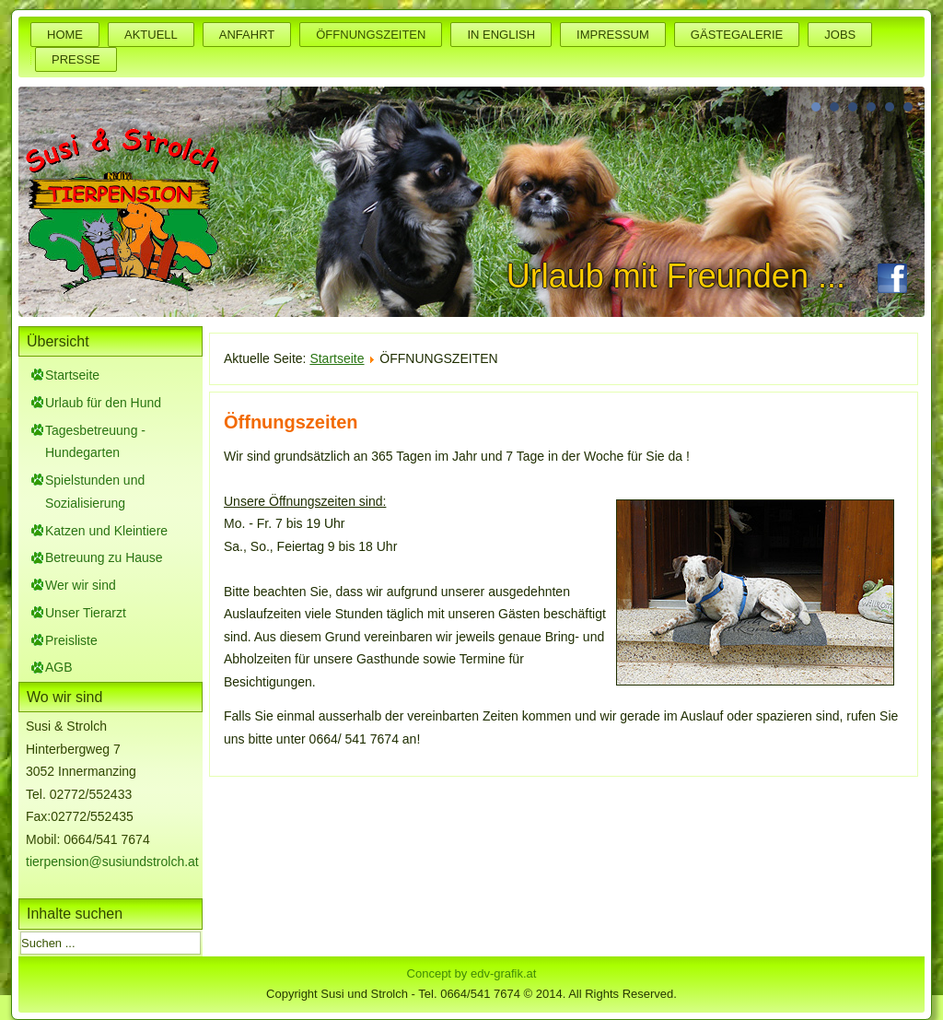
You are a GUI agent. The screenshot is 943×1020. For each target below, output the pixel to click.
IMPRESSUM (612, 34)
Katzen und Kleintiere (106, 530)
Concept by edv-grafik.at (472, 973)
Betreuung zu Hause (104, 557)
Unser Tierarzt (85, 612)
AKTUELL (151, 34)
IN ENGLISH (501, 34)
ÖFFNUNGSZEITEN (370, 34)
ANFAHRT (246, 34)
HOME (65, 34)
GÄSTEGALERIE (737, 34)
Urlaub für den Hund (103, 402)
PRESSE (76, 59)
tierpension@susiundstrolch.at (112, 861)
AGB (59, 667)
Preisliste (71, 640)
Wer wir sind (80, 585)
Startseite (72, 375)
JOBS (840, 34)
